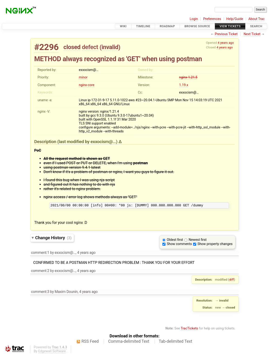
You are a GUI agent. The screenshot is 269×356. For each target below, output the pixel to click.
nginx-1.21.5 (188, 77)
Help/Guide (234, 19)
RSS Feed (90, 342)
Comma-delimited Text (128, 342)
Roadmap (167, 26)
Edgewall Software (52, 352)
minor (83, 77)
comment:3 (40, 292)
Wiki (123, 26)
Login (194, 19)
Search (256, 26)
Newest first (198, 240)
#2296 (46, 47)
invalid (109, 47)
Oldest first (175, 240)
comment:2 (40, 271)
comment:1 (40, 253)
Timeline (143, 26)
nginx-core (86, 85)
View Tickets (230, 26)
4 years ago (226, 42)
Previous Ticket (226, 34)
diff (231, 280)
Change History (53, 238)
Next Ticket (252, 34)
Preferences (212, 19)
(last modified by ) (87, 141)
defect (90, 47)
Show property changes (215, 245)
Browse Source (197, 26)
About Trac (257, 19)
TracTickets (189, 329)
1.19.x (183, 85)
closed (72, 47)
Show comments (179, 245)
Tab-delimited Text (175, 342)
